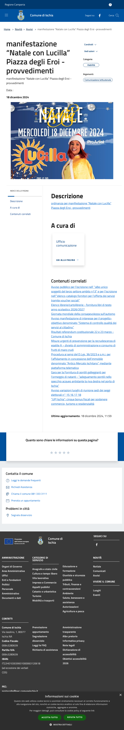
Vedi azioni (91, 51)
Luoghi (97, 590)
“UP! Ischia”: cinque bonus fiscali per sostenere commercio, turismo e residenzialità (79, 401)
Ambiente (68, 593)
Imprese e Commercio (44, 582)
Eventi (96, 595)
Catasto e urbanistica (44, 591)
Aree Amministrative (13, 571)
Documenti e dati (11, 598)
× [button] (120, 695)
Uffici (5, 575)
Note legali (69, 645)
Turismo (36, 596)
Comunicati (99, 571)
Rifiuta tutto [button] (75, 717)
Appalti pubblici (41, 587)
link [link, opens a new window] (93, 710)
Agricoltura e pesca (73, 611)
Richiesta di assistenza (45, 650)
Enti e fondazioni (11, 580)
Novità (18, 29)
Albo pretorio (70, 636)
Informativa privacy (73, 641)
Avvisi (29, 29)
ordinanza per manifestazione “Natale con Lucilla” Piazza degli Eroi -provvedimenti (81, 205)
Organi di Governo (12, 566)
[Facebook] (98, 15)
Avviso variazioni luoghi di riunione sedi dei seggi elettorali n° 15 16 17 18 (80, 392)
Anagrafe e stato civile (44, 569)
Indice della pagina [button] (19, 190)
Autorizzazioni (71, 607)
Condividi (90, 45)
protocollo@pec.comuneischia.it (20, 691)
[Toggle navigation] (6, 15)
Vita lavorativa (40, 578)
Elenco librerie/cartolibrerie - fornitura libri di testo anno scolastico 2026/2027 (81, 307)
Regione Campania (15, 4)
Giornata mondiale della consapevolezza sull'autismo (83, 314)
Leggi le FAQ (39, 645)
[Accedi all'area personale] (110, 4)
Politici (5, 584)
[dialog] (62, 711)
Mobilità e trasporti (43, 600)
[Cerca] (117, 15)
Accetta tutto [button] (50, 717)
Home (7, 29)
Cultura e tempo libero (44, 573)
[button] (62, 724)
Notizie (97, 566)
